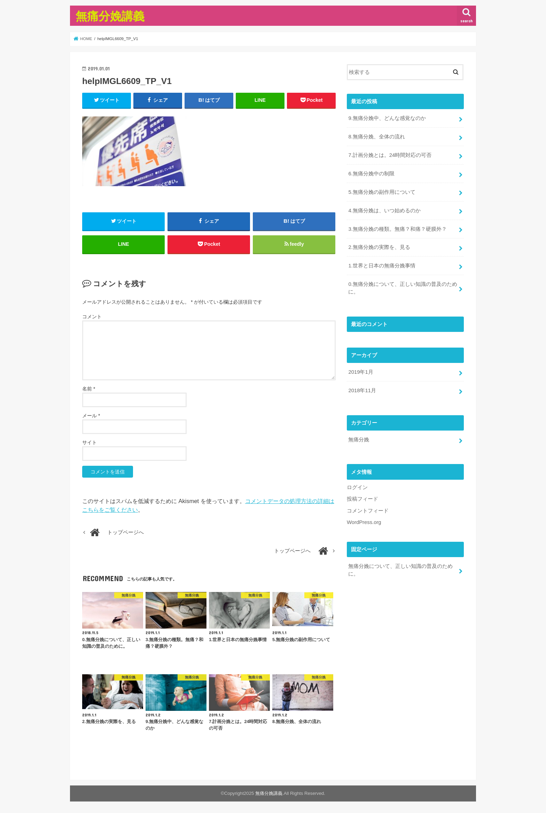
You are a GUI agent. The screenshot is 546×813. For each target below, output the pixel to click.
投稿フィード (362, 499)
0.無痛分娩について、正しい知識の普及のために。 (402, 288)
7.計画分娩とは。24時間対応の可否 (389, 155)
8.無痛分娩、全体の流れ (376, 136)
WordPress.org (364, 522)
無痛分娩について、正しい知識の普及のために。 (400, 570)
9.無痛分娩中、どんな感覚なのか (387, 118)
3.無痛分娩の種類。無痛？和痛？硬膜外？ (397, 229)
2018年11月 (362, 390)
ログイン (357, 487)
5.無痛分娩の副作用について (381, 192)
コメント (92, 316)
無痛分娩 (358, 439)
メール (91, 415)
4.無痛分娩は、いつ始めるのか (384, 210)
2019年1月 (360, 372)
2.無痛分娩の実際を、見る (379, 247)
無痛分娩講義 (110, 16)
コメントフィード (368, 511)
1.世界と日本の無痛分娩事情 (381, 265)
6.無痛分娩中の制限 (371, 173)
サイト (89, 442)
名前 (88, 389)
